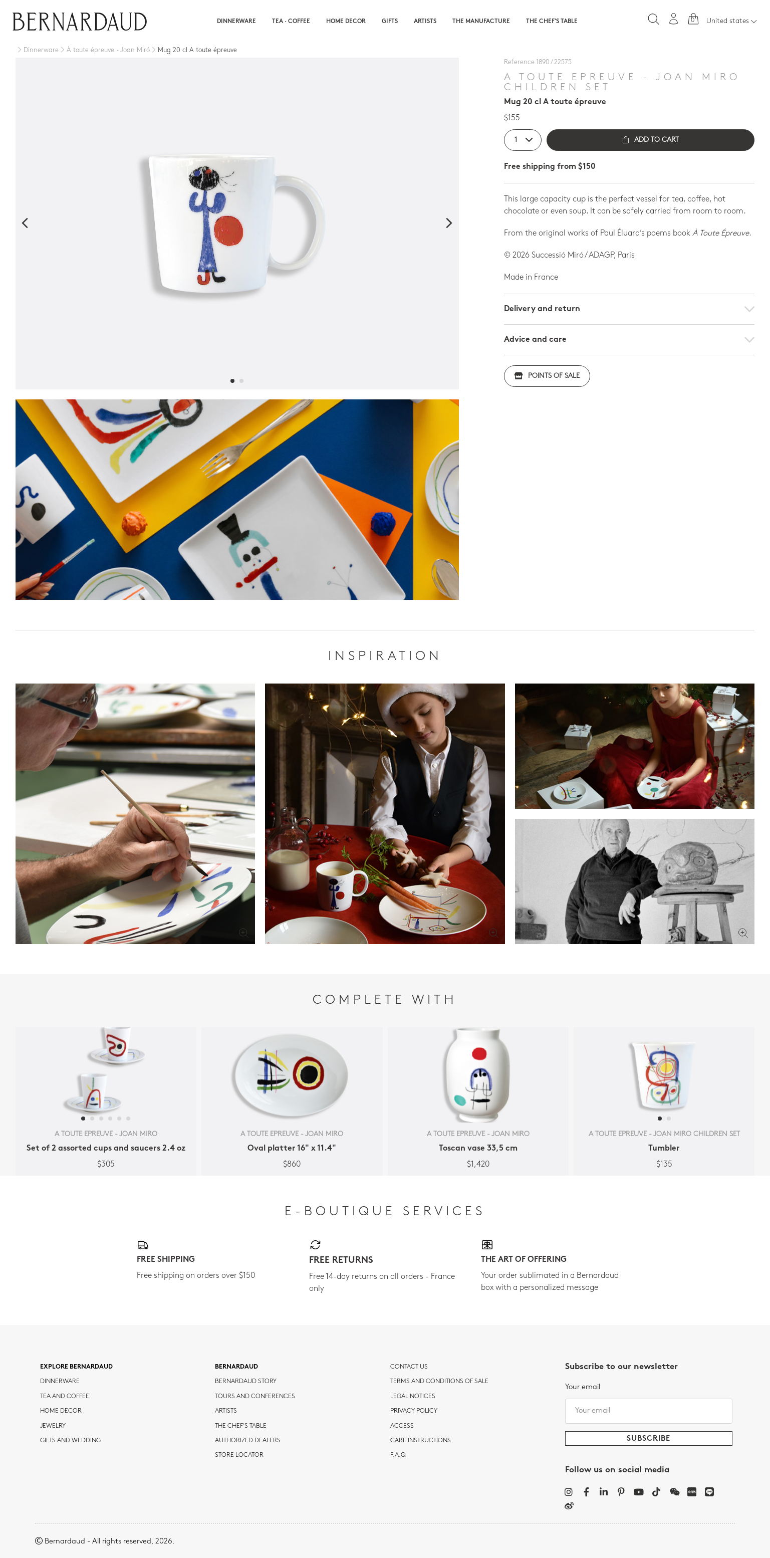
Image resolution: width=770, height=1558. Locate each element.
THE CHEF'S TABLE (241, 1426)
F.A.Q (398, 1455)
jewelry (53, 1426)
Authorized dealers (248, 1441)
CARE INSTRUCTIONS (420, 1441)
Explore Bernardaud (76, 1367)
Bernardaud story (246, 1382)
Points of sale (547, 376)
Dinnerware (236, 22)
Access (402, 1426)
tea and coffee (64, 1397)
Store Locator (239, 1455)
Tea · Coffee (291, 22)
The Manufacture (481, 22)
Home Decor (346, 22)
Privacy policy (413, 1411)
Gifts (390, 22)
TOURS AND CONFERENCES (255, 1397)
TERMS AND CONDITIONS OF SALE (439, 1382)
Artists (425, 22)
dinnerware (60, 1382)
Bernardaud (236, 1367)
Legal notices (412, 1397)
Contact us (409, 1367)
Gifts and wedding (70, 1441)
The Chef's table (552, 22)
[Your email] (648, 1411)
